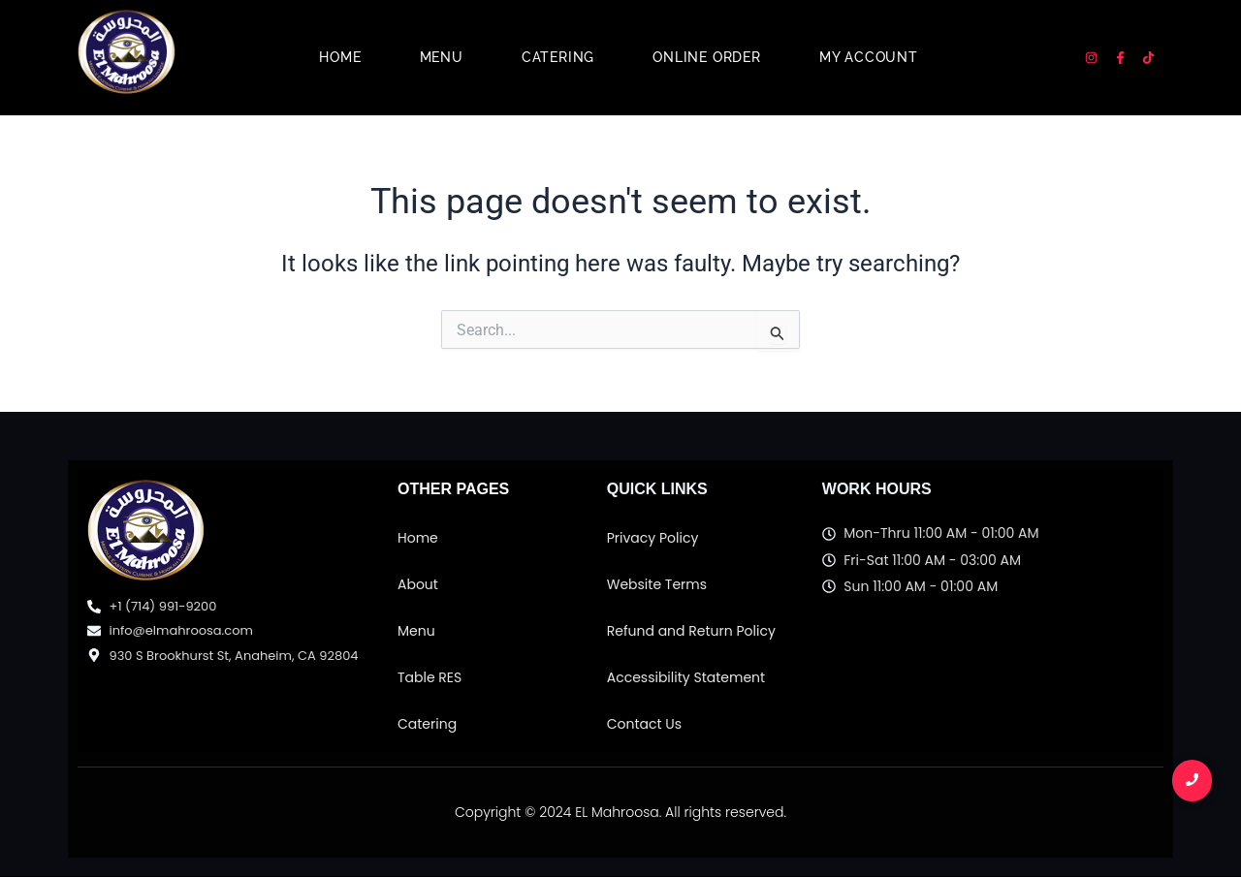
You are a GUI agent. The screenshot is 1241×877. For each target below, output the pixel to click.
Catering (558, 57)
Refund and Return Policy (691, 631)
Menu (441, 57)
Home (340, 57)
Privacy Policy (653, 538)
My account (868, 57)
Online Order (706, 57)
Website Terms (657, 584)
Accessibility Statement (686, 677)
